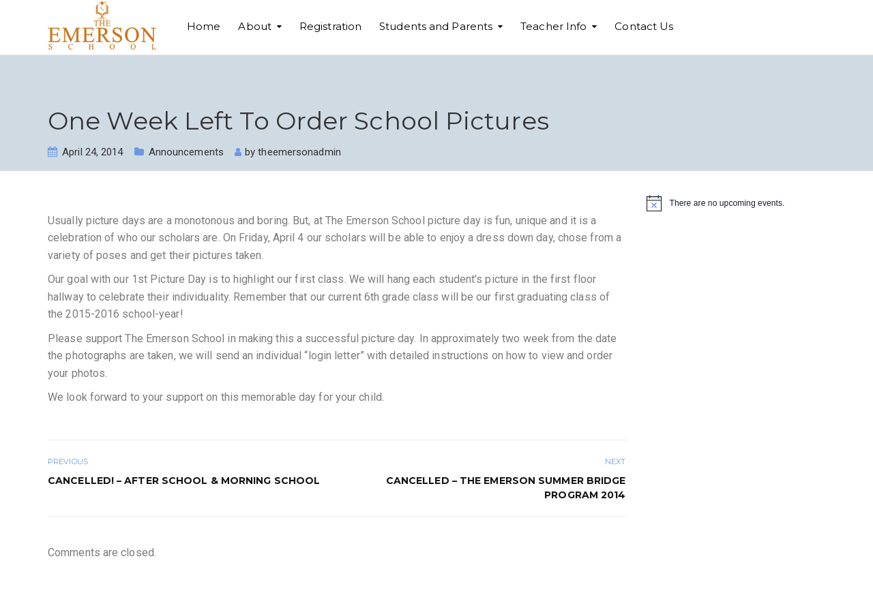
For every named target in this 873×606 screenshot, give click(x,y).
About (254, 26)
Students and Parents (435, 26)
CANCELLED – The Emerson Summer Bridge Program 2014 (506, 487)
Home (203, 26)
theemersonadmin (299, 152)
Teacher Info (553, 26)
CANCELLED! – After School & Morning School (184, 480)
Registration (330, 26)
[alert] (736, 203)
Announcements (186, 152)
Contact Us (644, 26)
